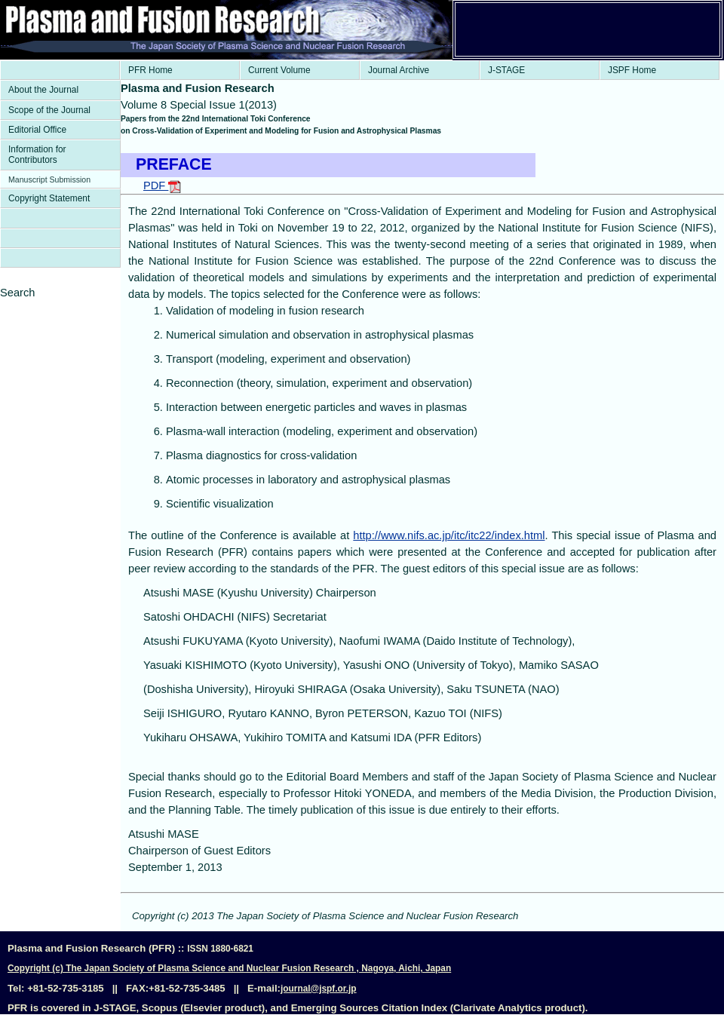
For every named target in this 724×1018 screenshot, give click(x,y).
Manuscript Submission (49, 179)
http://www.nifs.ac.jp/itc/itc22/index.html (449, 535)
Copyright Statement (49, 198)
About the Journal (43, 89)
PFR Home (150, 70)
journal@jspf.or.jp (319, 988)
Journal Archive (398, 70)
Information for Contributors (37, 154)
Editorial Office (37, 129)
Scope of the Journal (49, 110)
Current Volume (279, 70)
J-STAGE (506, 70)
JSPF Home (632, 70)
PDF (162, 185)
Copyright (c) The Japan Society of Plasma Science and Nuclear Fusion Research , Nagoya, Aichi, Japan (229, 968)
